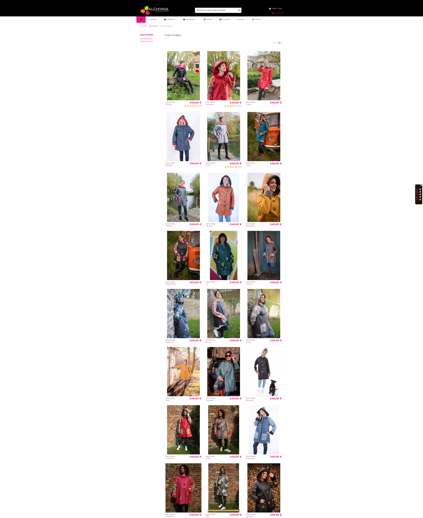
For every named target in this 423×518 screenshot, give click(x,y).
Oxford (249, 284)
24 (280, 43)
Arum (208, 165)
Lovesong (169, 458)
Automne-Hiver (146, 41)
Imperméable (147, 35)
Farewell (209, 400)
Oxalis (248, 165)
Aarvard (209, 226)
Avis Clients (417, 194)
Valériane (210, 104)
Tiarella (168, 226)
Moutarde (250, 226)
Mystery (249, 516)
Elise (207, 516)
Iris (207, 284)
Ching (248, 342)
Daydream (169, 342)
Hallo (167, 400)
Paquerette (170, 284)
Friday (208, 458)
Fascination (250, 458)
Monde (168, 104)
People (209, 342)
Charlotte (169, 516)
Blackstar (250, 400)
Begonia (168, 165)
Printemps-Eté (146, 39)
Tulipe (248, 104)
